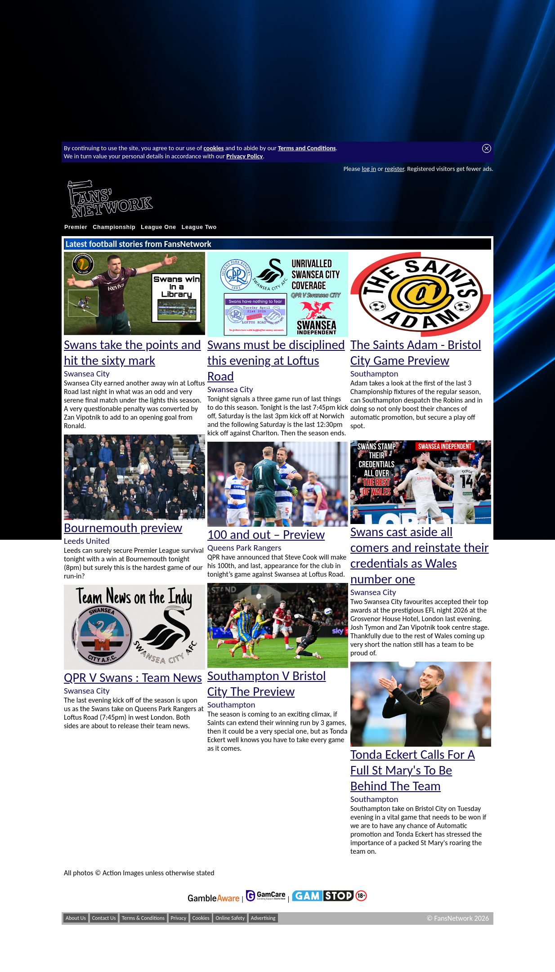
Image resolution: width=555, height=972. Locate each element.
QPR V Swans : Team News (133, 677)
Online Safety (230, 918)
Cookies (201, 918)
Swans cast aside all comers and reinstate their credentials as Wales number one (419, 555)
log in (369, 169)
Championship (114, 227)
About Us (76, 918)
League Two (199, 227)
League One (158, 227)
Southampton (231, 704)
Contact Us (104, 918)
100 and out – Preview (266, 534)
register (394, 169)
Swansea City (87, 373)
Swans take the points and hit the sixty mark (132, 352)
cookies (214, 148)
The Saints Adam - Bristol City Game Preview (415, 352)
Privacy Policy (244, 156)
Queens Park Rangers (244, 547)
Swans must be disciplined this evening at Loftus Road (276, 360)
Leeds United (87, 541)
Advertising (263, 918)
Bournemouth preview (123, 528)
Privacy (179, 918)
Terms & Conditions (143, 918)
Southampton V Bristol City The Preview (266, 683)
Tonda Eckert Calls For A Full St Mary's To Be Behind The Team (412, 770)
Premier (75, 227)
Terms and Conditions (307, 148)
